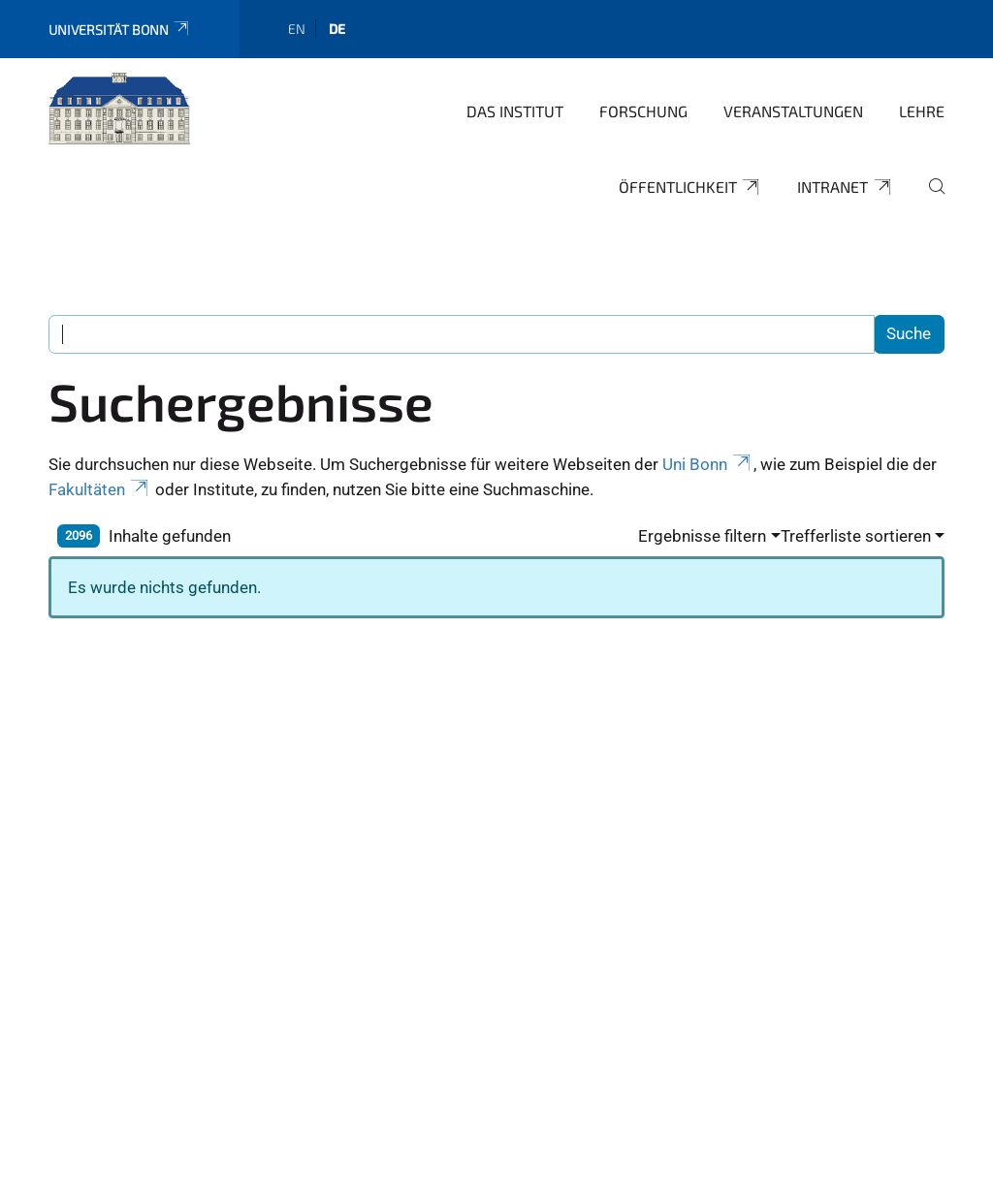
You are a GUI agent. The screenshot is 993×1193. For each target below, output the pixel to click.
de (337, 28)
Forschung (643, 111)
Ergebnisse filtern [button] (702, 536)
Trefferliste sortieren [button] (856, 536)
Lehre (922, 111)
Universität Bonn (119, 29)
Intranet (845, 187)
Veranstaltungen (793, 111)
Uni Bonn (707, 464)
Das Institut (514, 111)
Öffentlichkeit (690, 187)
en (296, 28)
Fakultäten (99, 489)
